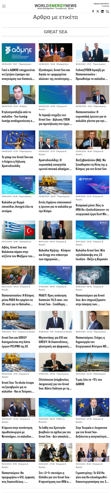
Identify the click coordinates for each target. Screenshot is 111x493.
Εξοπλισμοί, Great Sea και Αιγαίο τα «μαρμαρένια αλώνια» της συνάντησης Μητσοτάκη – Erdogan (54, 74)
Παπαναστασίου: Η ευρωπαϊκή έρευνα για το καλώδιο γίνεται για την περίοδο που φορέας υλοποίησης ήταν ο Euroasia (91, 116)
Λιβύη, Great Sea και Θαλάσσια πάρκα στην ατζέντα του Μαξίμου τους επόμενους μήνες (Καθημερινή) (18, 252)
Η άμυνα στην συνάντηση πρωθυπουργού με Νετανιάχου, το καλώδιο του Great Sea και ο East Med (17, 432)
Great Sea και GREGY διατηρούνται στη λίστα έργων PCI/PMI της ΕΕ (16, 342)
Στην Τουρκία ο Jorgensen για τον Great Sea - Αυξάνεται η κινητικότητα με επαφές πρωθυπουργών (92, 432)
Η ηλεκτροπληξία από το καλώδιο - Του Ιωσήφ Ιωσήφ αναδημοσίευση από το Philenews (18, 116)
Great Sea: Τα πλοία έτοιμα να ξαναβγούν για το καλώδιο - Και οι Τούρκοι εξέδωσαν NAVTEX (18, 387)
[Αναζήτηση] (107, 11)
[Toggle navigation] (5, 6)
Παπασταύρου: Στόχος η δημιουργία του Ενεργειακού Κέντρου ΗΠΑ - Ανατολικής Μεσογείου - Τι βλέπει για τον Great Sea (92, 342)
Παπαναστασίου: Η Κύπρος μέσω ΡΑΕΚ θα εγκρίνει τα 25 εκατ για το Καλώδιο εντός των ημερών (18, 300)
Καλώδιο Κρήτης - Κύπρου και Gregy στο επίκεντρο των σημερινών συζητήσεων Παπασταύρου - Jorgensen (55, 255)
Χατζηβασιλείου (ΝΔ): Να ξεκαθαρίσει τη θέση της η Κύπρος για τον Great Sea (91, 164)
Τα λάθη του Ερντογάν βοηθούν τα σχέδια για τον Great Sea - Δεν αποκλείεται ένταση (55, 432)
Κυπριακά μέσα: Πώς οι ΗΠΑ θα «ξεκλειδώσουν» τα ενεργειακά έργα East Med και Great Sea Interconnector (92, 209)
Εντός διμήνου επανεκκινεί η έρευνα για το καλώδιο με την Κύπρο (55, 206)
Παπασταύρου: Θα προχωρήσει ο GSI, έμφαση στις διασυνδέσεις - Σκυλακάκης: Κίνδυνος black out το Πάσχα (18, 477)
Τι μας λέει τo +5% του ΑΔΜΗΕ (89, 382)
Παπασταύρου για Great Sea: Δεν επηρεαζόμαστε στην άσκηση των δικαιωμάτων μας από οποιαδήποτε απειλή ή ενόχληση (91, 300)
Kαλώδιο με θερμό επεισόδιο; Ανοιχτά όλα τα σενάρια (17, 206)
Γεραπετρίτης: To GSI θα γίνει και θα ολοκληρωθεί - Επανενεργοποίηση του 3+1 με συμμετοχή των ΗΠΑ (92, 477)
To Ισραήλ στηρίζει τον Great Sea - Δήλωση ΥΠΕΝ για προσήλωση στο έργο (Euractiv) (54, 119)
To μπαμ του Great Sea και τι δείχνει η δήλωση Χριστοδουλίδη (17, 161)
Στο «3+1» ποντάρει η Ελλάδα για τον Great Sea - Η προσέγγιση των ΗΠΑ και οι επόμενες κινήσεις (55, 477)
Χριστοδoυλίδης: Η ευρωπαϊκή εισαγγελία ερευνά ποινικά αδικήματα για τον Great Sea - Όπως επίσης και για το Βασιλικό (55, 164)
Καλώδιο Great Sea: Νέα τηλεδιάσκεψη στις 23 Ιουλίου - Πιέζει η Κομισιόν (92, 255)
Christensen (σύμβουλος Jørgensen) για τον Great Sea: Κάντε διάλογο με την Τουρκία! (55, 384)
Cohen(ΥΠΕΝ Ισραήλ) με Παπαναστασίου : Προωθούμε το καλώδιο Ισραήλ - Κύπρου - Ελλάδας (92, 74)
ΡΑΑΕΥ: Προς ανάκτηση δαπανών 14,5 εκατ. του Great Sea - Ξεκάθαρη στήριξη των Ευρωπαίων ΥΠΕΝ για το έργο (54, 300)
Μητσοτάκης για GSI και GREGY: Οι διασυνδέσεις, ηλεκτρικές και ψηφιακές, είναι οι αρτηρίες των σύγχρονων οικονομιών (54, 342)
